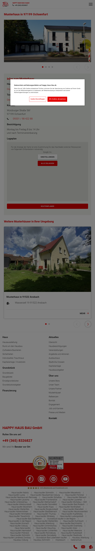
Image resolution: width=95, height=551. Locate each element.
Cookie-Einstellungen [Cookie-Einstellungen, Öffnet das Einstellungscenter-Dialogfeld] (38, 99)
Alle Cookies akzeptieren (57, 99)
